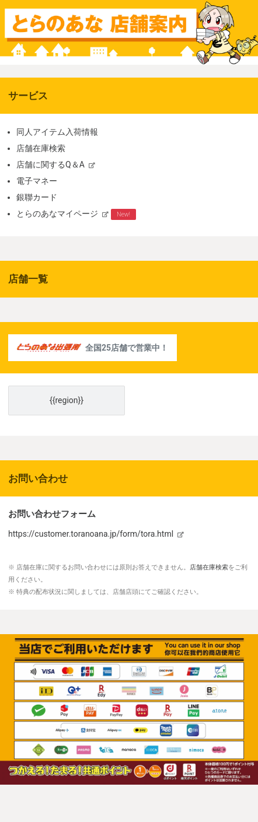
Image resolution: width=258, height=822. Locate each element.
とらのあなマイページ (57, 213)
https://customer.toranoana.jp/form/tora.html (90, 533)
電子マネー (36, 181)
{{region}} (66, 400)
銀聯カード (36, 197)
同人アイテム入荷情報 (57, 132)
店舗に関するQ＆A (50, 164)
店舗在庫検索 (40, 148)
